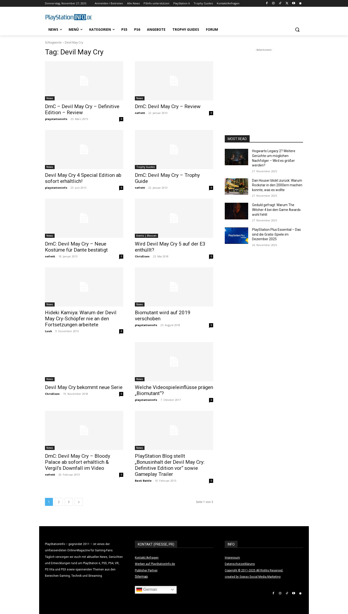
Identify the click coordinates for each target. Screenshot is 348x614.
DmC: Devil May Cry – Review (168, 106)
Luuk (48, 331)
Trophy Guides (145, 167)
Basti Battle (143, 480)
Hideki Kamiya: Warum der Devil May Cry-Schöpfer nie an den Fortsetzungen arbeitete (80, 319)
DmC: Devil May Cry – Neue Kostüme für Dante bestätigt (76, 247)
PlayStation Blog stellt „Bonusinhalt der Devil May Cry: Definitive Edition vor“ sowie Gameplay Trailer (169, 465)
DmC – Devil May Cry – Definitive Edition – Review (82, 109)
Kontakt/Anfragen (147, 557)
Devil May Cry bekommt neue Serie (84, 387)
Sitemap (141, 576)
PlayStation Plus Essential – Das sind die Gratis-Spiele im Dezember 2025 (276, 234)
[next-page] (79, 502)
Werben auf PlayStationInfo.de (155, 564)
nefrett (140, 113)
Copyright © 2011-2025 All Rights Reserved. (254, 570)
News (49, 98)
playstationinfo (56, 119)
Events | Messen (146, 235)
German (146, 590)
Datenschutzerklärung (240, 564)
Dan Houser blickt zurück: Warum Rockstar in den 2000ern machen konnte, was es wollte (277, 185)
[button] (297, 29)
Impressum (232, 557)
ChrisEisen (142, 256)
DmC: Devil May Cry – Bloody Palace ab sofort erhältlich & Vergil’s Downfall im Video (77, 462)
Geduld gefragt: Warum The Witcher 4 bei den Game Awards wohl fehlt (276, 209)
